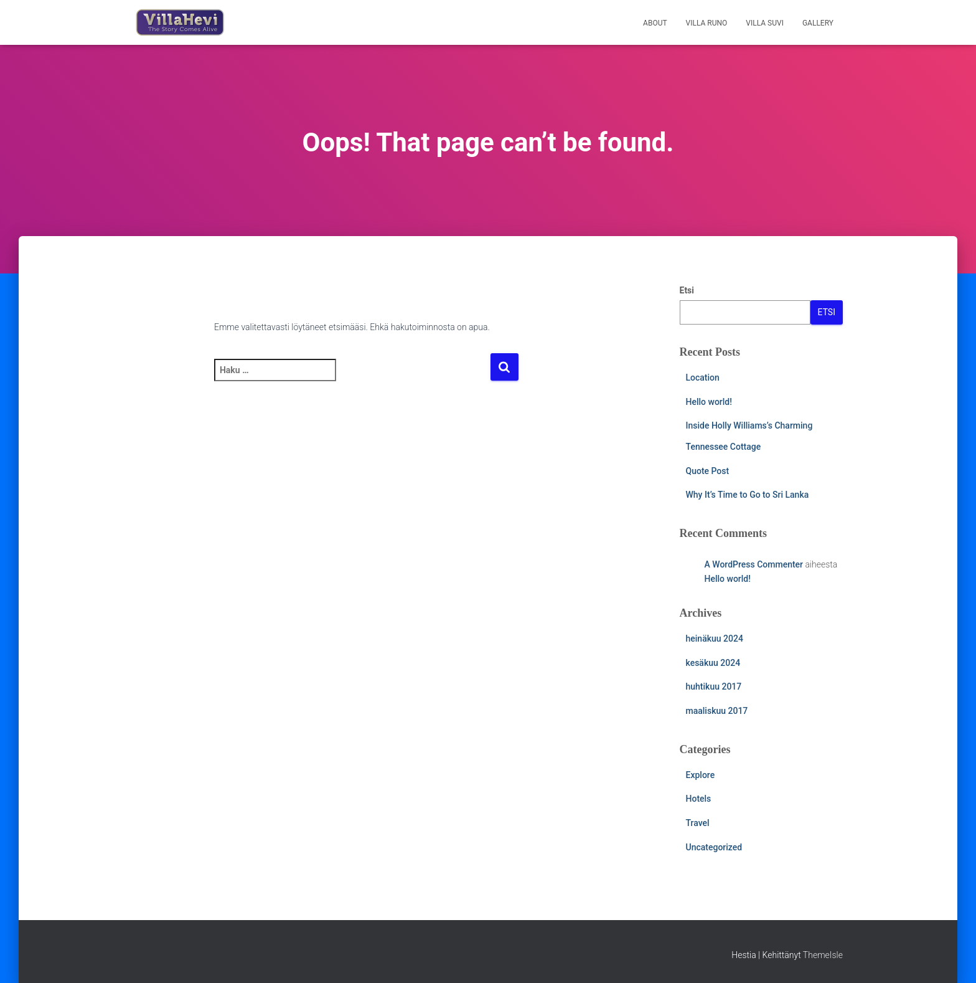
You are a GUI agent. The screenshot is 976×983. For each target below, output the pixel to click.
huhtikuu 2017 (714, 686)
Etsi (687, 290)
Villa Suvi (765, 23)
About (655, 23)
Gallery (817, 23)
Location (703, 377)
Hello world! (709, 402)
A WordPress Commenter (754, 564)
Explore (700, 775)
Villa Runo (707, 23)
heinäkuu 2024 (714, 638)
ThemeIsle (823, 955)
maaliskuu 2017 (717, 711)
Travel (698, 823)
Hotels (698, 799)
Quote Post (708, 471)
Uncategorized (714, 847)
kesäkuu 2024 (713, 663)
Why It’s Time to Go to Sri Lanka (747, 495)
